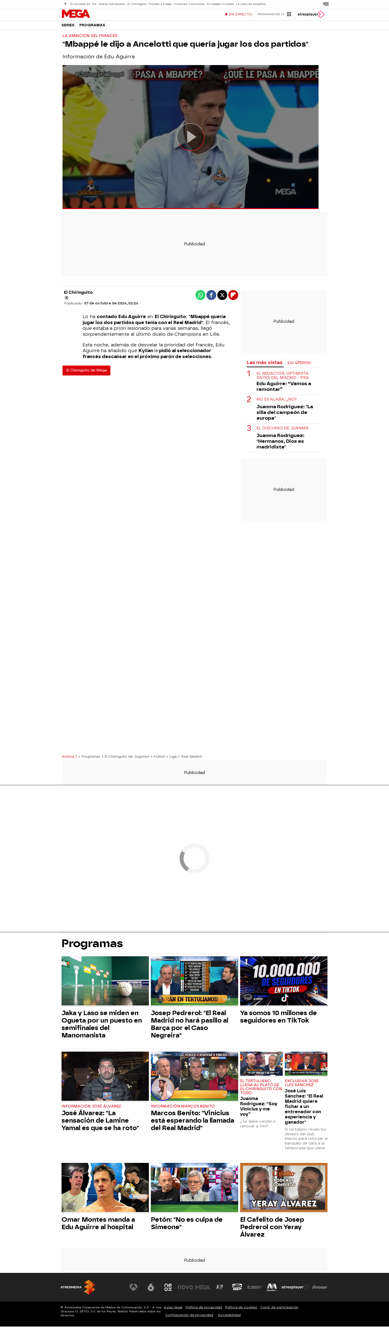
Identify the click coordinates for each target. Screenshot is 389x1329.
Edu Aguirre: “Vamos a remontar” (284, 389)
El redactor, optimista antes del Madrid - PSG (283, 378)
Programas (92, 27)
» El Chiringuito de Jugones (125, 759)
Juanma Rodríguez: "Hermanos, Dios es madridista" (280, 443)
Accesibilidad (229, 1317)
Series (68, 27)
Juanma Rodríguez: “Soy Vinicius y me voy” (258, 1108)
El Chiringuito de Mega (86, 373)
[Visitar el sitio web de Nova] (185, 1289)
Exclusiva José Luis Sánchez (302, 1085)
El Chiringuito (136, 3)
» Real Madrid (190, 759)
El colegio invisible (218, 3)
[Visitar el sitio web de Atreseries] (220, 1289)
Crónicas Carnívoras (187, 3)
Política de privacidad (204, 1310)
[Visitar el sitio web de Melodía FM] (271, 1289)
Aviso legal (173, 1310)
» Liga (171, 759)
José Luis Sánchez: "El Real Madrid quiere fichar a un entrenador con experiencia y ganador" (304, 1109)
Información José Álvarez (91, 1109)
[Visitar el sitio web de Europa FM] (254, 1289)
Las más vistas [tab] (264, 365)
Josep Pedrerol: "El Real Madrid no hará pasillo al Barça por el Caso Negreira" (189, 1026)
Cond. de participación (279, 1310)
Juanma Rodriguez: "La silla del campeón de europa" (285, 414)
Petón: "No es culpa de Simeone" (187, 1225)
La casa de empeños (248, 3)
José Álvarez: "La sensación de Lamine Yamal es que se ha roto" (100, 1123)
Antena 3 (69, 759)
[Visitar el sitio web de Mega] (202, 1289)
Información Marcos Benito (183, 1109)
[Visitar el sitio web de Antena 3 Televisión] (133, 1289)
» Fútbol (158, 759)
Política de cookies (241, 1310)
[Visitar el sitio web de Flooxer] (319, 1289)
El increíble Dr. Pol (83, 3)
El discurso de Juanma (283, 431)
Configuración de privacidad (189, 1317)
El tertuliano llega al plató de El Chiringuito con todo (261, 1089)
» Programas (89, 759)
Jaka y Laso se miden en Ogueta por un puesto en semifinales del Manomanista (102, 1026)
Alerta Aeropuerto (111, 3)
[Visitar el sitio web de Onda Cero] (237, 1289)
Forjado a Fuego (159, 3)
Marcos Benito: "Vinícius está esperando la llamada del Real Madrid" (192, 1123)
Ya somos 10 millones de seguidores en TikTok (278, 1019)
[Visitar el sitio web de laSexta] (151, 1289)
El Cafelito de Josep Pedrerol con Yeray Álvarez (272, 1229)
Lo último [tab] (299, 365)
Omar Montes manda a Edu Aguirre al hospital (98, 1225)
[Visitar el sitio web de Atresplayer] (296, 1289)
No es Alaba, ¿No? (277, 402)
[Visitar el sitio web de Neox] (168, 1289)
